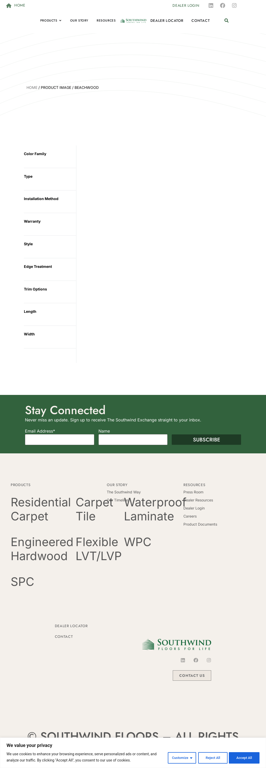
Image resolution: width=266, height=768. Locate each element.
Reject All (210, 757)
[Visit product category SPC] (42, 581)
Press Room (193, 492)
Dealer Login (194, 508)
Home (31, 87)
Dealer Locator (71, 625)
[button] (226, 20)
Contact (64, 636)
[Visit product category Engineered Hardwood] (42, 549)
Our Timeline (117, 500)
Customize (176, 757)
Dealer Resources (198, 500)
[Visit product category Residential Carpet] (42, 509)
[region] (133, 753)
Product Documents (200, 524)
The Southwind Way (124, 492)
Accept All (243, 757)
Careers (190, 516)
